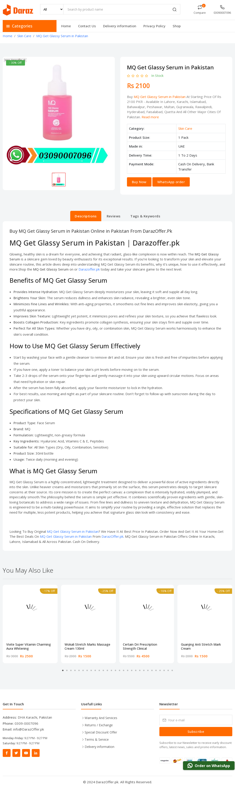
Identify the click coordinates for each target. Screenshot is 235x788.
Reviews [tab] (114, 216)
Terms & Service (97, 739)
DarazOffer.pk (112, 536)
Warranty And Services (101, 718)
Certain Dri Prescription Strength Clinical (140, 646)
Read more (150, 117)
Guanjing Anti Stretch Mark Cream (201, 646)
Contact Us (87, 26)
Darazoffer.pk (89, 269)
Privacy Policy (154, 26)
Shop (177, 26)
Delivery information (119, 26)
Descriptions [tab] (86, 216)
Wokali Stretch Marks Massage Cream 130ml (87, 646)
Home (66, 26)
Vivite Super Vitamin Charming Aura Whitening (28, 646)
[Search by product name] (121, 9)
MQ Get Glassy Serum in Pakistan (159, 96)
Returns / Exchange (99, 725)
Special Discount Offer (101, 732)
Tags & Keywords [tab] (145, 216)
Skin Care (185, 128)
